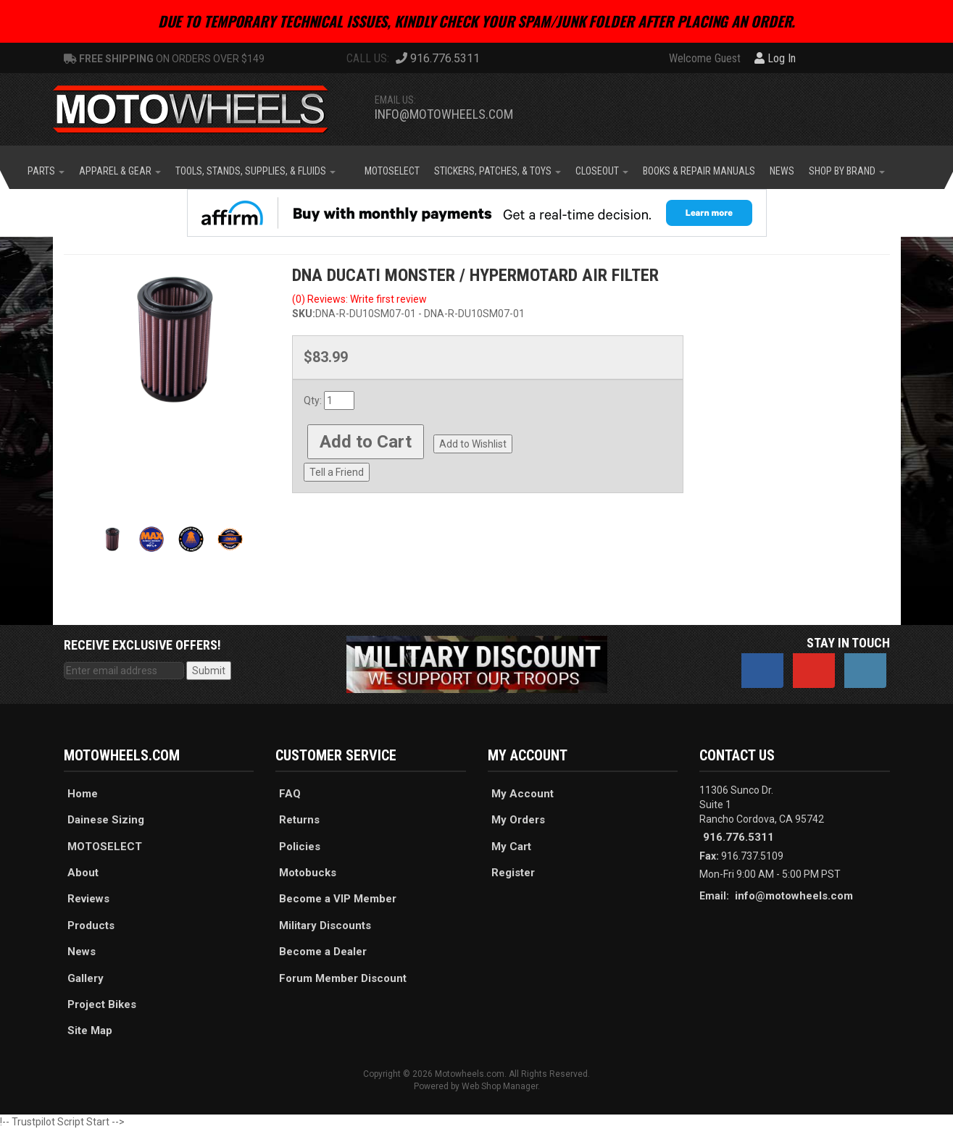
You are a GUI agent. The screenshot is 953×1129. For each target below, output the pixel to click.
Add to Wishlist (473, 444)
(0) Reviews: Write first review (359, 299)
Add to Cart (366, 442)
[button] (46, 171)
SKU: (303, 313)
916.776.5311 (738, 837)
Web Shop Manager (500, 1086)
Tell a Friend (336, 472)
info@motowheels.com (444, 114)
